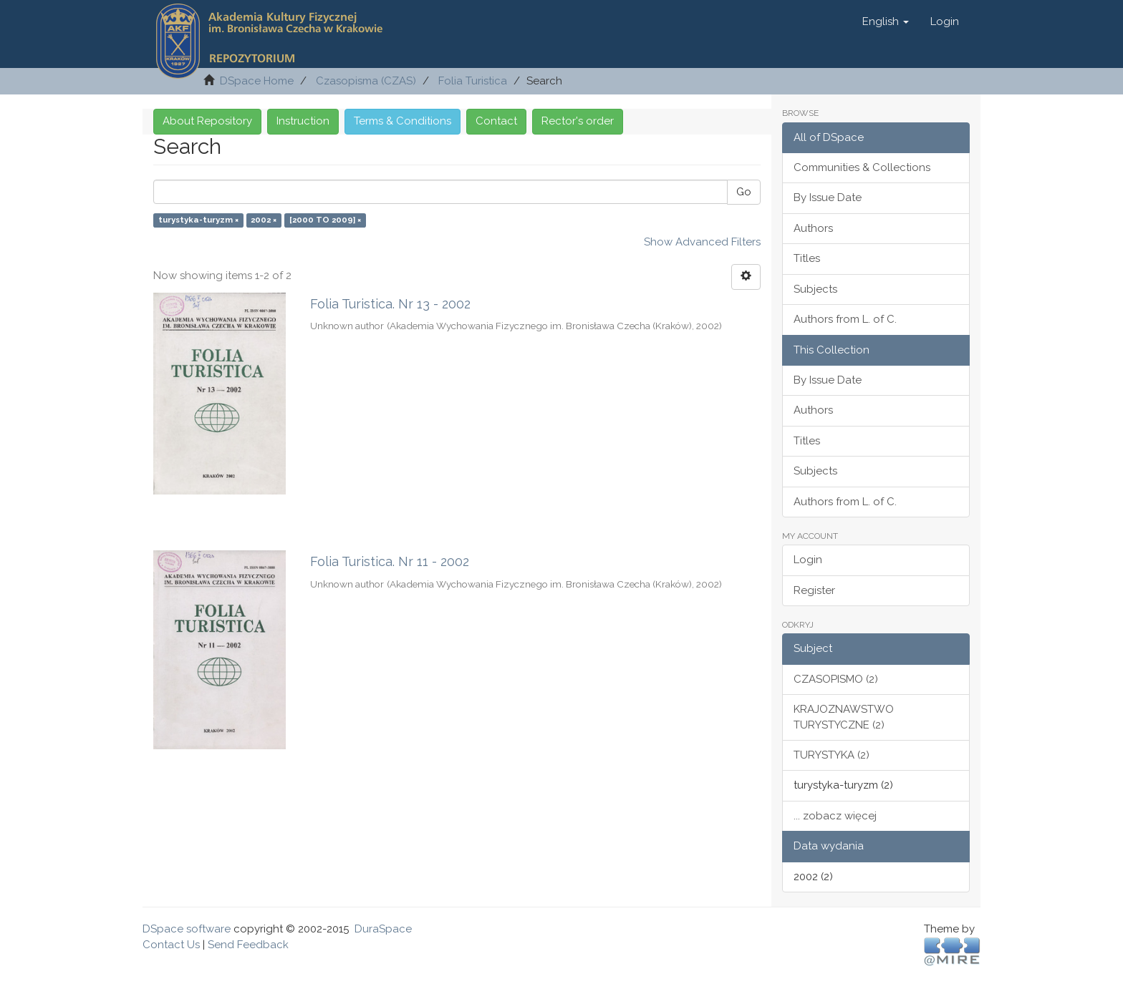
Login (808, 559)
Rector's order (577, 121)
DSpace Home (257, 80)
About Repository (207, 121)
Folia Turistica (472, 80)
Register (814, 590)
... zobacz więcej (835, 815)
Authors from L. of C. (845, 319)
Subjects (815, 289)
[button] (886, 21)
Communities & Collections (862, 167)
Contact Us (171, 944)
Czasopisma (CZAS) (366, 80)
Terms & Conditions (402, 121)
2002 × (263, 220)
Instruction (302, 121)
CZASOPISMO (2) (836, 679)
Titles (807, 258)
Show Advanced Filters (702, 241)
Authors (813, 228)
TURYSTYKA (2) (831, 755)
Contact (496, 121)
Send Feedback (248, 944)
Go (743, 191)
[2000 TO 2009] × (325, 220)
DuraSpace (383, 928)
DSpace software (187, 928)
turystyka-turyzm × (198, 220)
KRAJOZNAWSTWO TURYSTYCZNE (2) (844, 717)
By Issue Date (828, 197)
